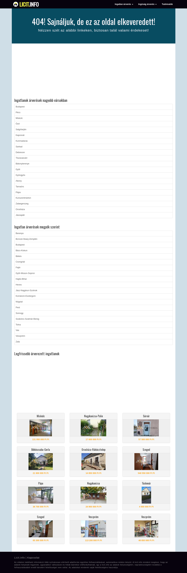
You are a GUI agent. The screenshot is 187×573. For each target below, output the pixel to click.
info (29, 4)
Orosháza (20, 209)
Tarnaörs (20, 186)
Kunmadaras (22, 141)
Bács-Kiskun (21, 250)
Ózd (18, 124)
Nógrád (19, 302)
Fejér (18, 267)
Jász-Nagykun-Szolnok (26, 290)
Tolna (18, 325)
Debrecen (20, 152)
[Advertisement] (93, 71)
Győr (18, 169)
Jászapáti (20, 215)
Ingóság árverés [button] (147, 4)
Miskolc (19, 118)
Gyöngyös (20, 175)
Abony (19, 181)
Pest (18, 307)
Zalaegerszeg (22, 203)
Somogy (19, 313)
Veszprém (20, 336)
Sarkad (19, 146)
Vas (17, 330)
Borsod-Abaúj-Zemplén (26, 239)
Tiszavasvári (21, 158)
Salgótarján (21, 129)
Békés (19, 256)
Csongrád (20, 262)
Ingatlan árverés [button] (124, 4)
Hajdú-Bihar (21, 279)
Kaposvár (20, 135)
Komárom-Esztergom (26, 296)
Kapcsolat (33, 557)
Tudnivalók (167, 4)
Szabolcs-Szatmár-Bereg (27, 319)
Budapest (20, 107)
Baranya (20, 233)
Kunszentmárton (23, 198)
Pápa (18, 192)
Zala (18, 342)
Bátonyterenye (22, 164)
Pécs (18, 112)
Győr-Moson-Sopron (25, 273)
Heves (19, 285)
